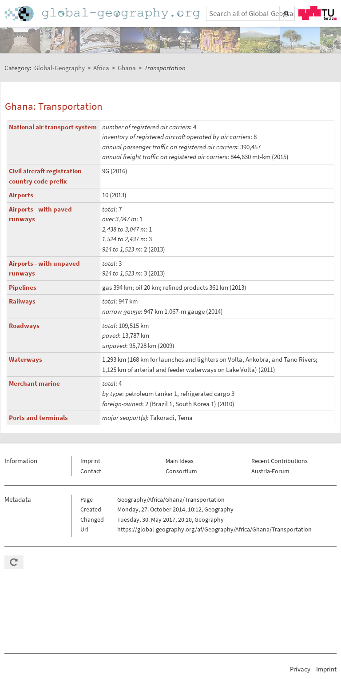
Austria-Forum (270, 471)
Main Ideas (180, 461)
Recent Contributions (279, 461)
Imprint (90, 461)
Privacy (300, 669)
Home (103, 13)
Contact (90, 471)
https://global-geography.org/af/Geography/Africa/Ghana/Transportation (214, 529)
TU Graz (317, 13)
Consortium (181, 471)
